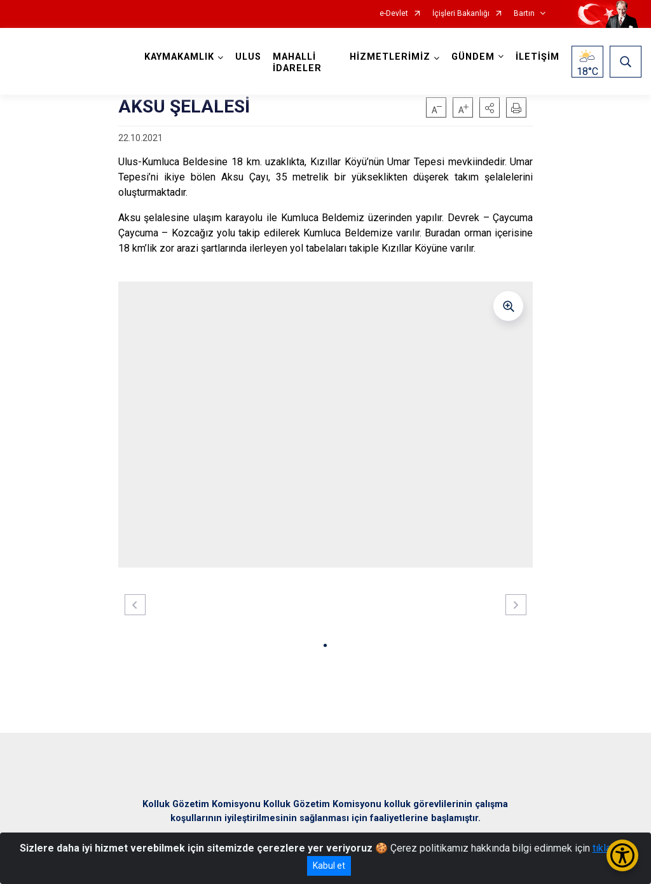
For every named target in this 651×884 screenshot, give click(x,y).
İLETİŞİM (537, 56)
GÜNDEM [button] (473, 56)
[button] (489, 107)
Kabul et (329, 865)
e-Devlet (394, 14)
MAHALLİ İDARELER (297, 62)
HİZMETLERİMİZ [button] (390, 56)
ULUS (248, 56)
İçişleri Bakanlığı (461, 14)
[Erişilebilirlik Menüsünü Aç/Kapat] (622, 855)
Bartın (524, 14)
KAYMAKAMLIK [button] (179, 56)
